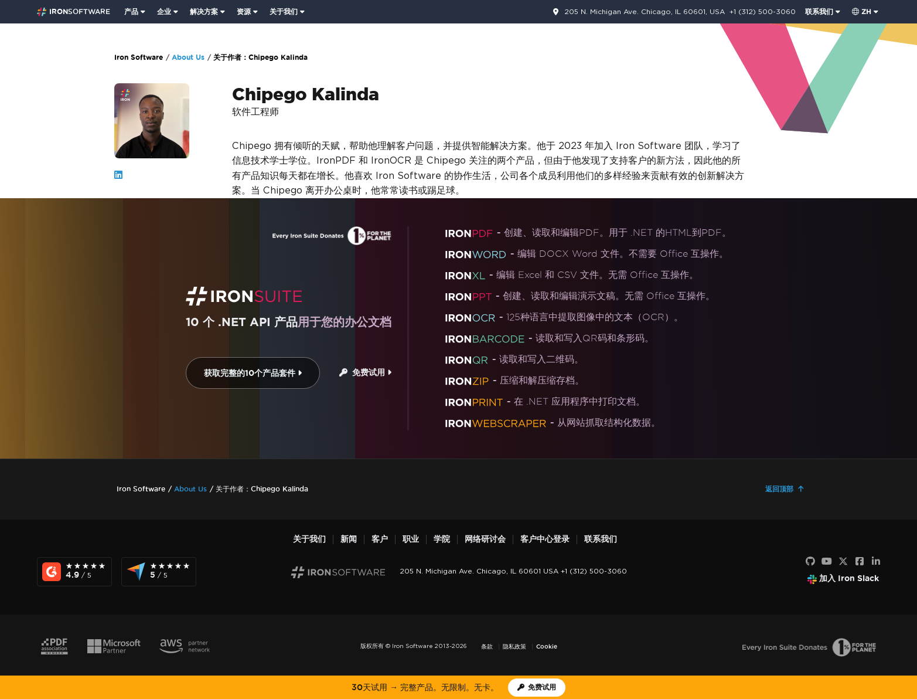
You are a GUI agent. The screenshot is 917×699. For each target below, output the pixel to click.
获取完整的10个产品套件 (253, 373)
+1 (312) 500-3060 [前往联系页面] (762, 11)
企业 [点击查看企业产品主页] (164, 11)
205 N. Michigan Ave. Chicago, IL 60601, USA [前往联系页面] (644, 12)
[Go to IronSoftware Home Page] (73, 12)
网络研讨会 (485, 539)
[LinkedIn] (876, 561)
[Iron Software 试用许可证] (536, 687)
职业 (411, 539)
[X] (843, 561)
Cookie (546, 646)
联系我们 (600, 539)
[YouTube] (826, 561)
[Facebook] (859, 561)
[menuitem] (136, 12)
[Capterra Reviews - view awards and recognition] (158, 571)
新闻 (348, 539)
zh (861, 11)
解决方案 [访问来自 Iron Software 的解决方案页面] (204, 11)
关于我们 (309, 539)
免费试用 (365, 372)
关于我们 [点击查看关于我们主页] (284, 11)
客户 (379, 539)
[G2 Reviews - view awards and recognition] (74, 571)
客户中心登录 (545, 539)
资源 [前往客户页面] (244, 11)
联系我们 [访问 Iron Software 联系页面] (819, 11)
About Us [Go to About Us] (188, 57)
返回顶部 (779, 489)
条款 (487, 646)
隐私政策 (514, 646)
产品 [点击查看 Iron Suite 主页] (131, 11)
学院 (442, 539)
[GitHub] (810, 561)
